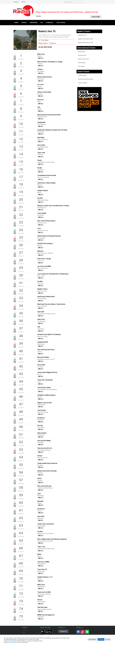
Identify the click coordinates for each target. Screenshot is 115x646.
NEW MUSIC (33, 22)
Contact (16, 1)
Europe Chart (82, 55)
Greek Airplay (82, 75)
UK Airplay (81, 66)
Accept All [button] (101, 639)
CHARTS (24, 22)
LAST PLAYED (60, 22)
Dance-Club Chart (83, 59)
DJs (42, 22)
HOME (16, 22)
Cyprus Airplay (82, 82)
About (23, 1)
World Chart (81, 51)
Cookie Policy (12, 642)
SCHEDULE (49, 22)
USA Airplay (81, 62)
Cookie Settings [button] (92, 639)
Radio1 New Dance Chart (85, 42)
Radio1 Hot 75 (82, 35)
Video (41, 58)
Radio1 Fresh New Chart (85, 39)
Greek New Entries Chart (85, 79)
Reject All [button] (108, 639)
